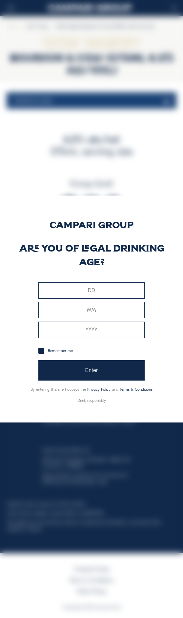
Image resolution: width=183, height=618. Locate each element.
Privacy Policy (99, 389)
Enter (91, 370)
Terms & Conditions (136, 389)
